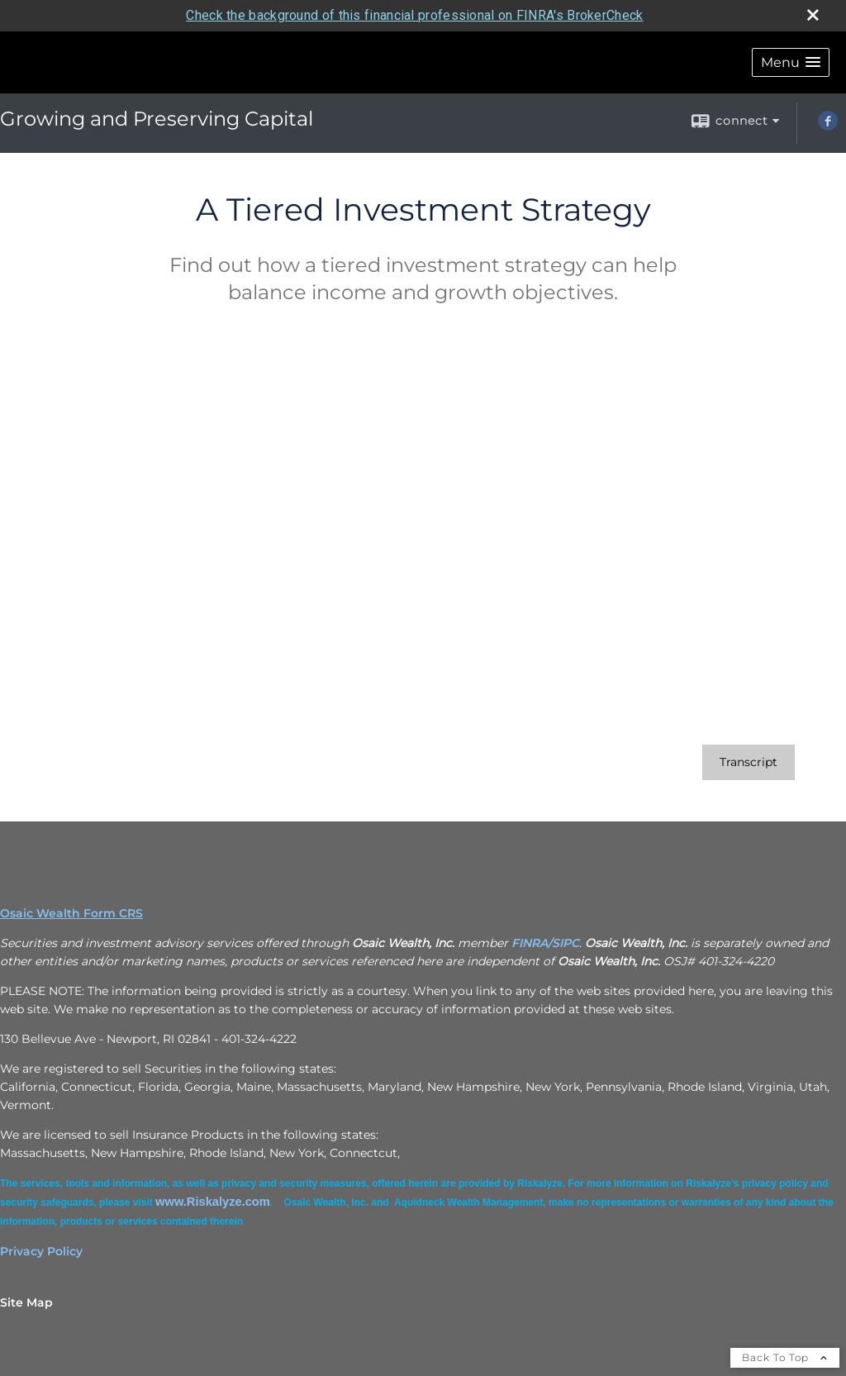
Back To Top (785, 1357)
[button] (790, 62)
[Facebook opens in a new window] (828, 126)
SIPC (565, 943)
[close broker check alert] (813, 14)
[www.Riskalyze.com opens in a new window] (212, 1201)
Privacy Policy (41, 1251)
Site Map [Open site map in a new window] (26, 1302)
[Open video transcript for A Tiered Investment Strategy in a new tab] (748, 762)
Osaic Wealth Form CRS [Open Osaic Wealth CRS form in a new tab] (71, 913)
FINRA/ (531, 943)
